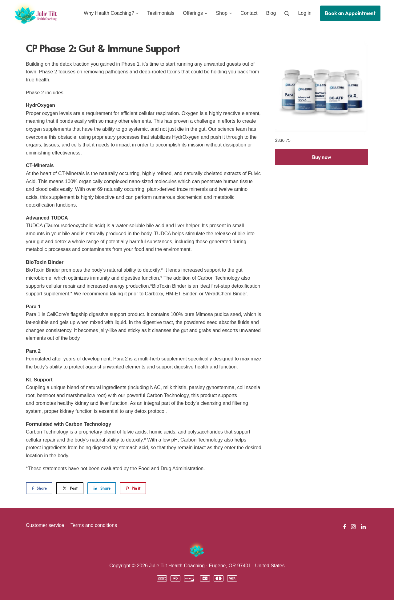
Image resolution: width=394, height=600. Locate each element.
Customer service (45, 525)
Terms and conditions (93, 525)
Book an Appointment (350, 13)
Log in (305, 13)
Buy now (321, 157)
